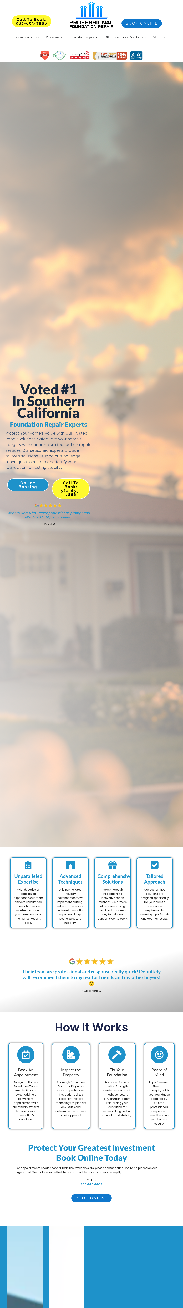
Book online (142, 23)
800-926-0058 (91, 1184)
